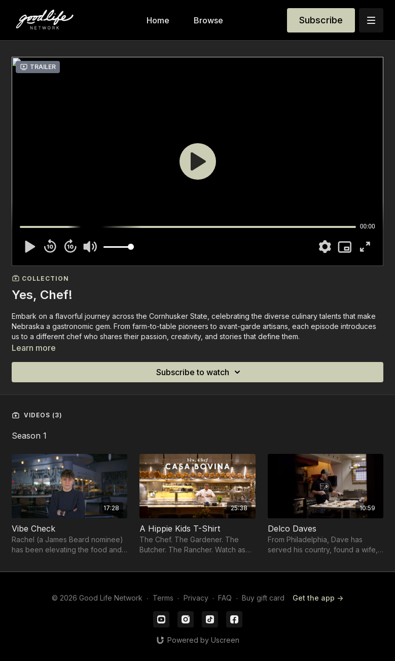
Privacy (196, 597)
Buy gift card (263, 597)
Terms (163, 597)
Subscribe (321, 20)
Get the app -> (318, 597)
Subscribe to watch (199, 372)
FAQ (225, 597)
